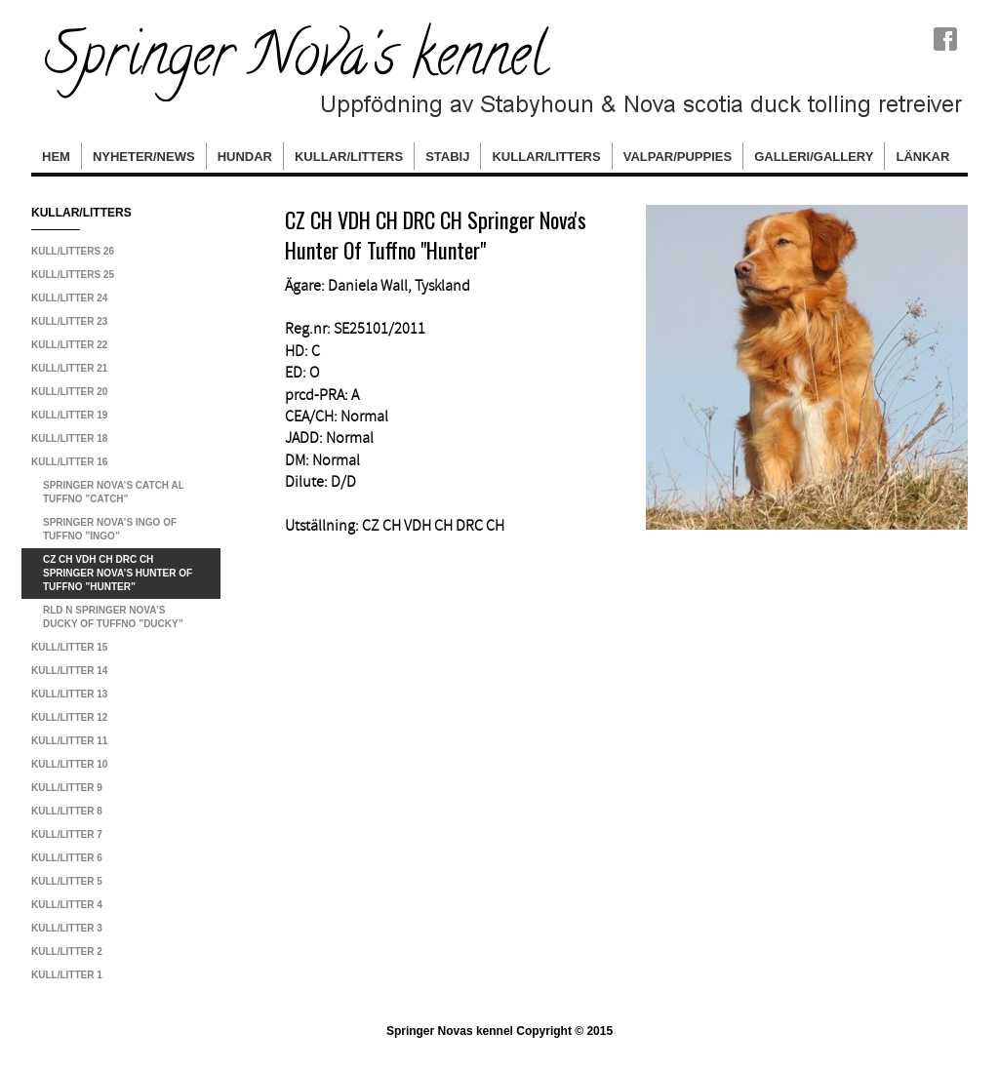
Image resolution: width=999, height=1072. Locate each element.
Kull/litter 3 (66, 928)
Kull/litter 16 (69, 462)
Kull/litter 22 (69, 344)
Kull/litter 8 (66, 811)
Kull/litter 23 (69, 321)
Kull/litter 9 (66, 787)
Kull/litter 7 (66, 834)
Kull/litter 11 (69, 740)
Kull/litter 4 (66, 904)
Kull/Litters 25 (72, 274)
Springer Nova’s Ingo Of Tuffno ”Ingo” (110, 529)
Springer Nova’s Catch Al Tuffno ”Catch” (113, 492)
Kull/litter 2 (66, 951)
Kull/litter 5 (66, 881)
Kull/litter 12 (69, 717)
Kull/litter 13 (69, 694)
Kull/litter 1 (66, 975)
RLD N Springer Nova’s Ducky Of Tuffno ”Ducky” (113, 617)
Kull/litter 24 (69, 298)
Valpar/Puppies (677, 156)
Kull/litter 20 (69, 391)
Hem (56, 156)
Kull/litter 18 (69, 438)
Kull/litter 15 (69, 647)
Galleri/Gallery (813, 156)
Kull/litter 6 (66, 858)
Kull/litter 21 (69, 368)
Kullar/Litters (349, 156)
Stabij (447, 156)
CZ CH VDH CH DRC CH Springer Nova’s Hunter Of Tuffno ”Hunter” (117, 573)
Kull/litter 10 (69, 764)
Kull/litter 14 (69, 670)
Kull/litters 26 (72, 251)
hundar (245, 156)
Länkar (922, 156)
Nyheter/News (144, 156)
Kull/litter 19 (69, 415)
